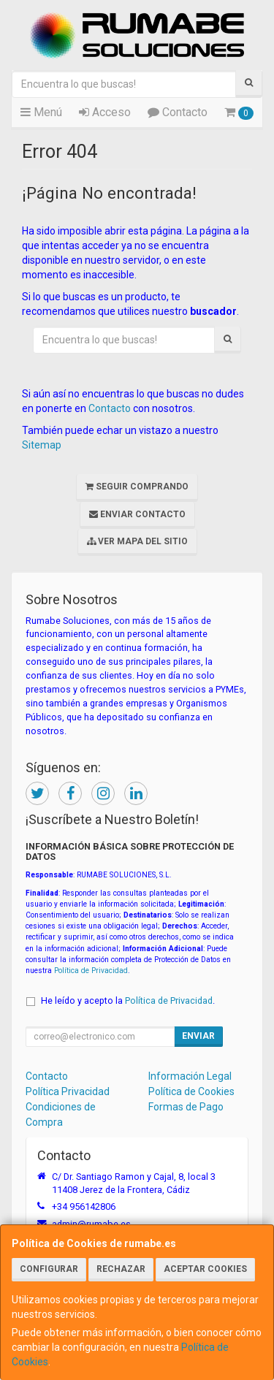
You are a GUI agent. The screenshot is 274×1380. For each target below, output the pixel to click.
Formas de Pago (186, 1107)
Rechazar (120, 1269)
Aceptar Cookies (205, 1269)
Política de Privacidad (91, 971)
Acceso (105, 112)
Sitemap (41, 445)
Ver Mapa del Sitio (137, 541)
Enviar (198, 1036)
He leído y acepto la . (128, 1000)
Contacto (178, 112)
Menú (41, 112)
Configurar (49, 1269)
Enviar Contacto (137, 514)
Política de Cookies (191, 1091)
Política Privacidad (68, 1091)
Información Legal (190, 1076)
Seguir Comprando (137, 486)
